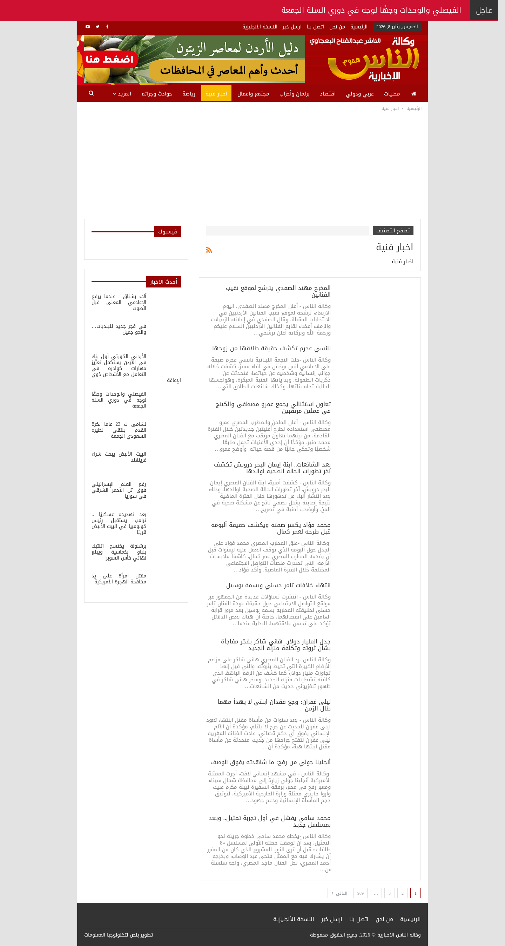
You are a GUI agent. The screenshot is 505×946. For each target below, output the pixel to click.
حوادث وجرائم (156, 94)
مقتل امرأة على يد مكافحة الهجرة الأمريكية (119, 579)
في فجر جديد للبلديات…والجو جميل (119, 329)
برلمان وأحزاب (295, 94)
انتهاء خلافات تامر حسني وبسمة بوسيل (278, 585)
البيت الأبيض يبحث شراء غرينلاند (119, 457)
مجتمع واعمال (253, 94)
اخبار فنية (216, 94)
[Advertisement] (252, 165)
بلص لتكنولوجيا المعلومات (111, 935)
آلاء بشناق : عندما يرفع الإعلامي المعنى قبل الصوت (119, 302)
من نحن (337, 27)
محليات (392, 94)
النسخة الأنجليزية (259, 27)
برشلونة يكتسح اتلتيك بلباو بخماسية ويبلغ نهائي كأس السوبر (119, 552)
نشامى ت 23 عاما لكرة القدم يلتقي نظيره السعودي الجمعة (119, 430)
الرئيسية (359, 27)
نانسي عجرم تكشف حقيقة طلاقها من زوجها (271, 348)
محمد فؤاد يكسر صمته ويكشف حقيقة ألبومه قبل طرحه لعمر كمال (271, 528)
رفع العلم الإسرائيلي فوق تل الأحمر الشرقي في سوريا (119, 490)
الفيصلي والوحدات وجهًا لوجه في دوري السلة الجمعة (119, 400)
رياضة (188, 94)
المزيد (124, 94)
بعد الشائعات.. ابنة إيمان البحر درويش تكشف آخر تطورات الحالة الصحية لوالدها (272, 468)
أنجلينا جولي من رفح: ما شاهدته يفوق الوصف (270, 762)
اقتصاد (328, 94)
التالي (339, 893)
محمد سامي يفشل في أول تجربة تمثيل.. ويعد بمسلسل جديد (270, 821)
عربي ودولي (360, 94)
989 (360, 893)
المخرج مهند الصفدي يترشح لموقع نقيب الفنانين (278, 291)
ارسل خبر (292, 27)
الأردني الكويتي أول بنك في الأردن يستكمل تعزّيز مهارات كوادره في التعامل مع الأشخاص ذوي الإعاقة (136, 368)
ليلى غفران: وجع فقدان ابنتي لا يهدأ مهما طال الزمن (274, 705)
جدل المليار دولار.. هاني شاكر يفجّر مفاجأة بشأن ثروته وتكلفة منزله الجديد (276, 645)
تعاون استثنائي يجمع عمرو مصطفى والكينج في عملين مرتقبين (273, 407)
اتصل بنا (315, 27)
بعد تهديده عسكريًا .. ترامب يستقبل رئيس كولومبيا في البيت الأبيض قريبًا (119, 523)
